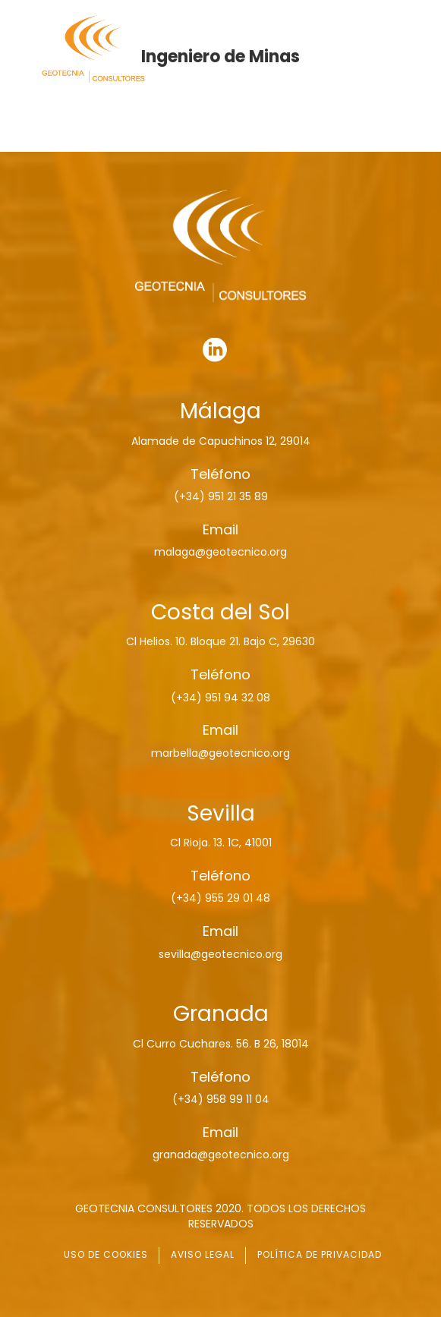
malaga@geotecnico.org (220, 551)
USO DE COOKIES (106, 1254)
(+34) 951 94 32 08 (220, 697)
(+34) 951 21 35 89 (221, 496)
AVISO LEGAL (203, 1254)
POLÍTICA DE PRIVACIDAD (319, 1254)
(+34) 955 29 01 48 (220, 898)
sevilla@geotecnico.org (220, 954)
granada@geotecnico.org (221, 1154)
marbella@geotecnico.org (220, 753)
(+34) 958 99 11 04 (220, 1099)
